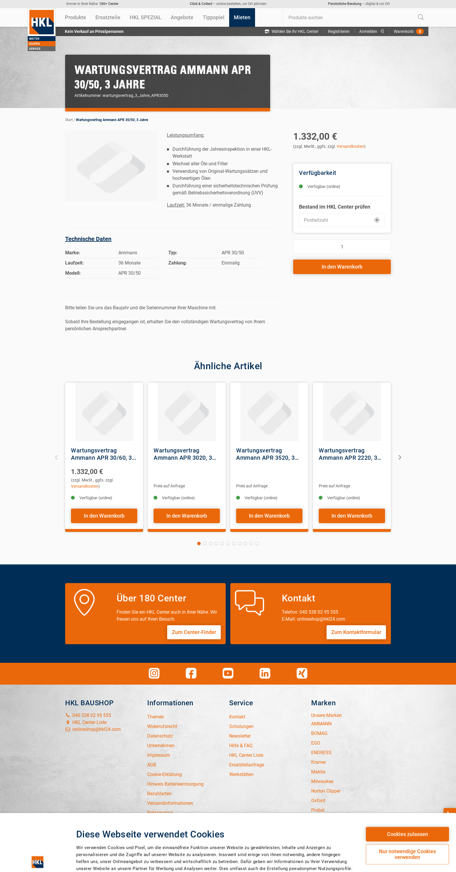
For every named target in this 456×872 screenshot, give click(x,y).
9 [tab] (245, 543)
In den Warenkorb (342, 267)
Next (399, 457)
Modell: (73, 273)
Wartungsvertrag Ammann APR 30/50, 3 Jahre (112, 120)
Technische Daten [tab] (88, 238)
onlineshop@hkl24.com (93, 729)
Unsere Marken (326, 715)
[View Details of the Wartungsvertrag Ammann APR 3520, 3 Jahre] (269, 412)
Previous (56, 457)
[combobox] (355, 17)
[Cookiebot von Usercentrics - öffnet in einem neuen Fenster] (37, 853)
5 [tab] (222, 543)
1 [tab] (199, 543)
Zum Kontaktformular (356, 632)
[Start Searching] (421, 17)
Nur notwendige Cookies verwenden (407, 797)
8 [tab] (239, 543)
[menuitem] (75, 17)
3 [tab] (210, 543)
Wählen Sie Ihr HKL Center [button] (291, 31)
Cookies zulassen (407, 777)
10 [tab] (251, 543)
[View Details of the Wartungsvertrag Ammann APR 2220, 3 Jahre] (352, 412)
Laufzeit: (74, 263)
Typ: (172, 252)
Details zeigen (304, 851)
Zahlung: (177, 263)
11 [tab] (257, 543)
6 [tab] (228, 543)
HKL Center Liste (85, 722)
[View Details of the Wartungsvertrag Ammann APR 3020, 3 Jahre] (187, 412)
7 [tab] (234, 543)
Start (69, 120)
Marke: (72, 252)
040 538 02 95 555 (88, 715)
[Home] (42, 29)
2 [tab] (204, 543)
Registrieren (339, 31)
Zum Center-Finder (194, 632)
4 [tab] (216, 543)
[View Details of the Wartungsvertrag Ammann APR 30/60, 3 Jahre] (104, 412)
